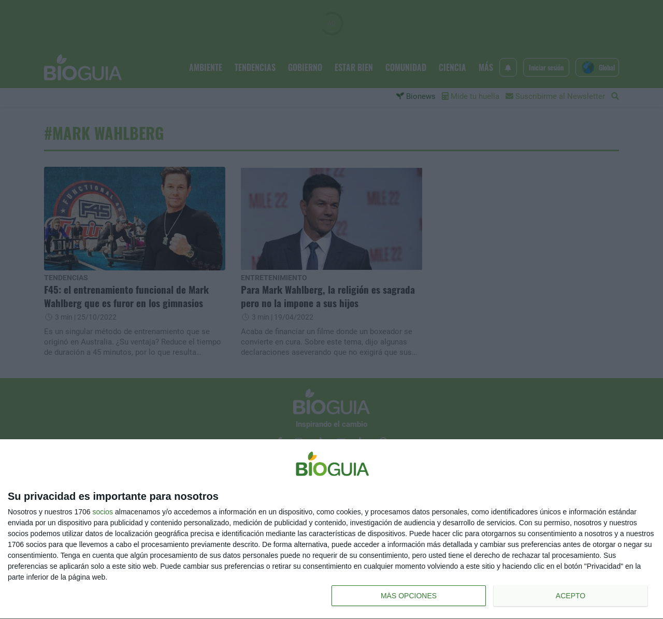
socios (102, 511)
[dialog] (331, 529)
